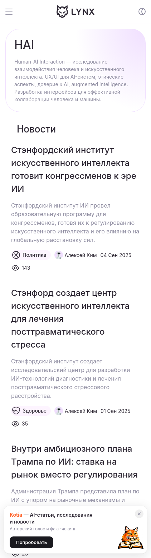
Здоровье (29, 410)
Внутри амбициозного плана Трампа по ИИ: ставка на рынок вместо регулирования (74, 461)
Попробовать (31, 542)
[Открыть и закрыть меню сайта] (14, 11)
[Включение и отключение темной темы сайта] (142, 11)
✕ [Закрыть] (139, 514)
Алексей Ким (81, 255)
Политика (29, 255)
